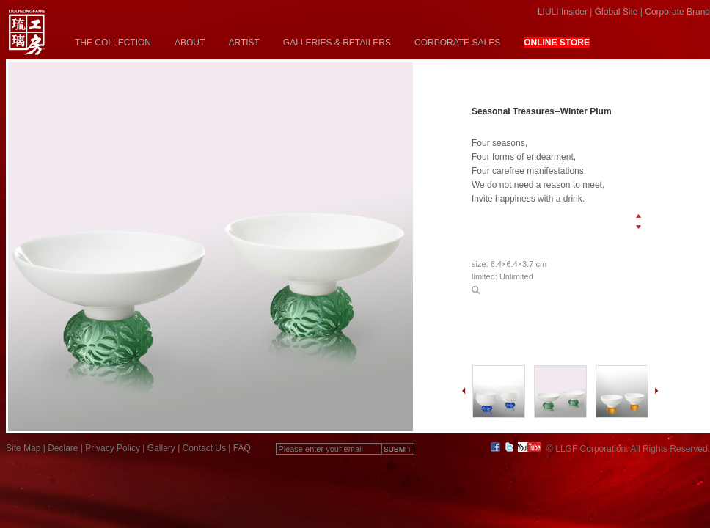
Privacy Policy (112, 448)
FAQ (242, 448)
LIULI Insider (563, 12)
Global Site (616, 12)
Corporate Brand (677, 12)
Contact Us (204, 448)
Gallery (161, 448)
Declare (63, 448)
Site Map (23, 448)
